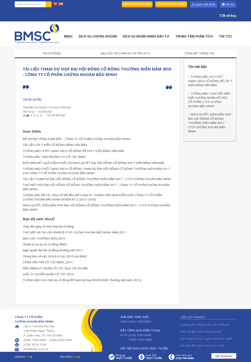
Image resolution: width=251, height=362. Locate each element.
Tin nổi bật (197, 66)
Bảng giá (123, 357)
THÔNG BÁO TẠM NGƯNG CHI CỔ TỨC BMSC (54, 157)
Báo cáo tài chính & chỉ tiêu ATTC (125, 53)
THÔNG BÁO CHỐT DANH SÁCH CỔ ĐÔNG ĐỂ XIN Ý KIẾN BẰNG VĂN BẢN (73, 151)
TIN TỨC (225, 36)
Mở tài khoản (223, 356)
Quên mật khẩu (203, 4)
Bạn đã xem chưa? (39, 219)
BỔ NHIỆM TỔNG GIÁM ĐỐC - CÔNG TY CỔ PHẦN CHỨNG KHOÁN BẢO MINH (76, 139)
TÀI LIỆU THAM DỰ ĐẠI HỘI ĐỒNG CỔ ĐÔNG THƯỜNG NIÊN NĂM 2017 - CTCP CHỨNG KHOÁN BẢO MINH (97, 179)
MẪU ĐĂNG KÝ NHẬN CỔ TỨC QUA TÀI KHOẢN (55, 268)
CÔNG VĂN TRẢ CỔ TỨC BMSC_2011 (48, 262)
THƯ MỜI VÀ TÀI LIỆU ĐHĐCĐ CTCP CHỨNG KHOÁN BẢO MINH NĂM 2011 (74, 232)
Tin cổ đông (51, 53)
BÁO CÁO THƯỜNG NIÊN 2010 (44, 238)
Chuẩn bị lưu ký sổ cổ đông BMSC (45, 244)
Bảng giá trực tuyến (137, 4)
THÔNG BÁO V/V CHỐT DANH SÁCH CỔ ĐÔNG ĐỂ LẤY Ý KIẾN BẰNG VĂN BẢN (210, 81)
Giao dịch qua (185, 357)
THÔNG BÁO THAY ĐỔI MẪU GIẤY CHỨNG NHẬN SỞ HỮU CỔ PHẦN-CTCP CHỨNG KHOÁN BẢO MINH (209, 99)
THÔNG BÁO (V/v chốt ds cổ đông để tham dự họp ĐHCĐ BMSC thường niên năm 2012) (82, 280)
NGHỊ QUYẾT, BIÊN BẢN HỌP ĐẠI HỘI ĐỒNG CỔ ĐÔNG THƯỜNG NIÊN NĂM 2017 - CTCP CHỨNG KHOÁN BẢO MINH (209, 122)
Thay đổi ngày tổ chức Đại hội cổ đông (48, 226)
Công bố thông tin (199, 53)
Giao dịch (154, 357)
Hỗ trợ (228, 4)
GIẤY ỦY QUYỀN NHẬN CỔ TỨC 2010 (48, 274)
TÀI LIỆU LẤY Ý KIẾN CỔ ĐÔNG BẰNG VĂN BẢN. (55, 145)
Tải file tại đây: (32, 99)
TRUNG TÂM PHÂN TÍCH (194, 37)
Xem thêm (32, 131)
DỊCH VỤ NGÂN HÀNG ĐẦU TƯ (146, 36)
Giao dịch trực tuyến (171, 4)
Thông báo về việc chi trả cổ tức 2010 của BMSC (55, 256)
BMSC (68, 37)
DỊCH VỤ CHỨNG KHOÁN (98, 37)
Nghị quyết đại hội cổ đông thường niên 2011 (53, 250)
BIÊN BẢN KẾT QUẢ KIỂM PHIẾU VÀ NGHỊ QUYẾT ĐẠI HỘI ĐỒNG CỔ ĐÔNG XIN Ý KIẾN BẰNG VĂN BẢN (93, 163)
